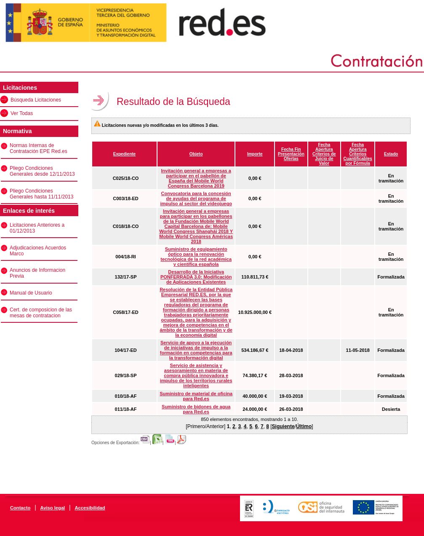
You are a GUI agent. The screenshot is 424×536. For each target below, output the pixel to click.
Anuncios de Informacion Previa (37, 273)
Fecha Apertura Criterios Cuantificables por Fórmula (358, 154)
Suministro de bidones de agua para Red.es (196, 409)
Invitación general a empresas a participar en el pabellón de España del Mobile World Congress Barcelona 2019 (196, 178)
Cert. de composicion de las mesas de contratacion (41, 313)
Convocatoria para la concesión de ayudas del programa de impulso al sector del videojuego (196, 198)
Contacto (20, 507)
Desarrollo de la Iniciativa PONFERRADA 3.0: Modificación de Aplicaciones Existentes (196, 276)
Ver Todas (22, 113)
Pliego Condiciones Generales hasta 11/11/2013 (41, 194)
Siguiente (283, 426)
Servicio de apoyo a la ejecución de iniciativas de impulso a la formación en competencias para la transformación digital (196, 350)
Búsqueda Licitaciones (36, 100)
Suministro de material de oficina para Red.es (196, 396)
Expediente (124, 154)
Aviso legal (52, 507)
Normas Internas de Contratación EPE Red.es (38, 148)
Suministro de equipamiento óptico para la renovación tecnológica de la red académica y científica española (196, 257)
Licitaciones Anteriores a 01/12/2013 (37, 228)
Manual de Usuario (31, 293)
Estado (391, 154)
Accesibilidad (90, 507)
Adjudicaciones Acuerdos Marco (38, 251)
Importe (255, 154)
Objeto (196, 154)
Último (304, 426)
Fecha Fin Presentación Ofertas (291, 154)
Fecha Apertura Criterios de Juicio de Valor (324, 154)
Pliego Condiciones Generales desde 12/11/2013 (42, 171)
